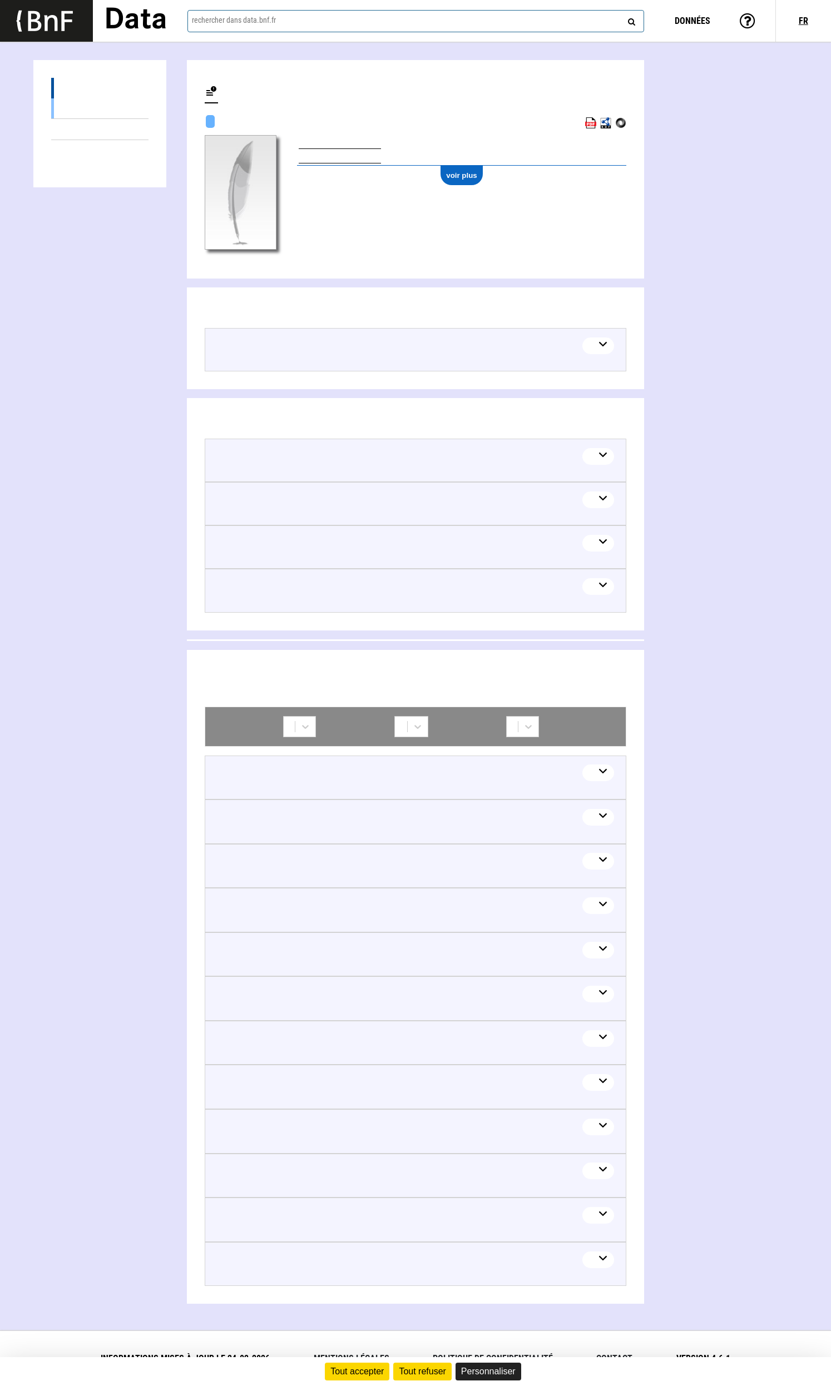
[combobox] (416, 21)
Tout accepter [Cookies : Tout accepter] (357, 1371)
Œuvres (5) (100, 88)
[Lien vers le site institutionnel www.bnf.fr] (46, 21)
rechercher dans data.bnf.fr (234, 20)
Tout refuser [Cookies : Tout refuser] (422, 1371)
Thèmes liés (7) (100, 129)
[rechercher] (630, 19)
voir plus (461, 175)
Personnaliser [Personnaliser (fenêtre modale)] (488, 1371)
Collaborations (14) (100, 150)
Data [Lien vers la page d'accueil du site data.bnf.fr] (135, 20)
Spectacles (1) (100, 108)
